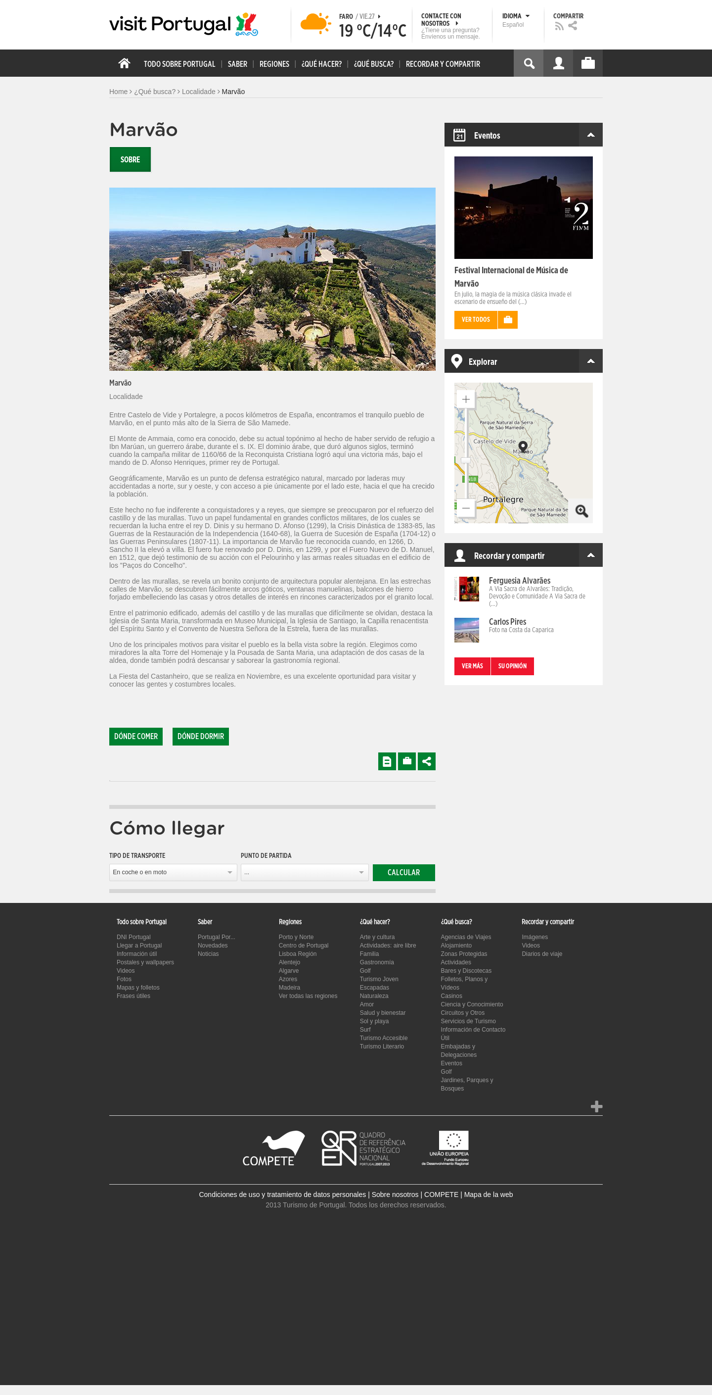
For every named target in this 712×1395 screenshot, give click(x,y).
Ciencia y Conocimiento (472, 1004)
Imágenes (535, 937)
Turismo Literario (382, 1046)
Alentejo (289, 962)
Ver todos (476, 320)
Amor (367, 1004)
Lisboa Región (298, 953)
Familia (369, 953)
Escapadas (374, 987)
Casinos (451, 996)
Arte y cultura (377, 937)
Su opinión (512, 666)
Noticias (208, 953)
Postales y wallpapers (145, 962)
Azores (288, 979)
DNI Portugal (134, 937)
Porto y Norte (296, 937)
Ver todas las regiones (308, 996)
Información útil (137, 953)
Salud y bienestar (383, 1012)
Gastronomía (377, 962)
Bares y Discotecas (466, 970)
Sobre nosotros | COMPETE (415, 1194)
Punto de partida (266, 855)
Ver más (472, 666)
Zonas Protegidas (464, 953)
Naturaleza (374, 996)
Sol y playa (374, 1021)
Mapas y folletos (138, 987)
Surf (365, 1029)
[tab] (109, 781)
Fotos (124, 979)
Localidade (199, 92)
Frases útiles (133, 996)
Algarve (289, 970)
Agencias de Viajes (466, 937)
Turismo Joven (379, 979)
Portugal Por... (216, 937)
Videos (125, 970)
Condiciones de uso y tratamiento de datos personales (282, 1194)
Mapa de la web (488, 1194)
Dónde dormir (201, 737)
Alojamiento (456, 945)
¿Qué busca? (155, 92)
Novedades (213, 945)
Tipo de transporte (137, 855)
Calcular (404, 873)
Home (118, 92)
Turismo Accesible (384, 1038)
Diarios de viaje (542, 953)
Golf (365, 970)
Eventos (451, 1063)
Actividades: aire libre (388, 945)
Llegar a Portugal (139, 945)
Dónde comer (136, 737)
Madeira (289, 987)
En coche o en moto (140, 872)
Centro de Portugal (304, 945)
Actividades (456, 962)
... (246, 872)
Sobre (130, 160)
